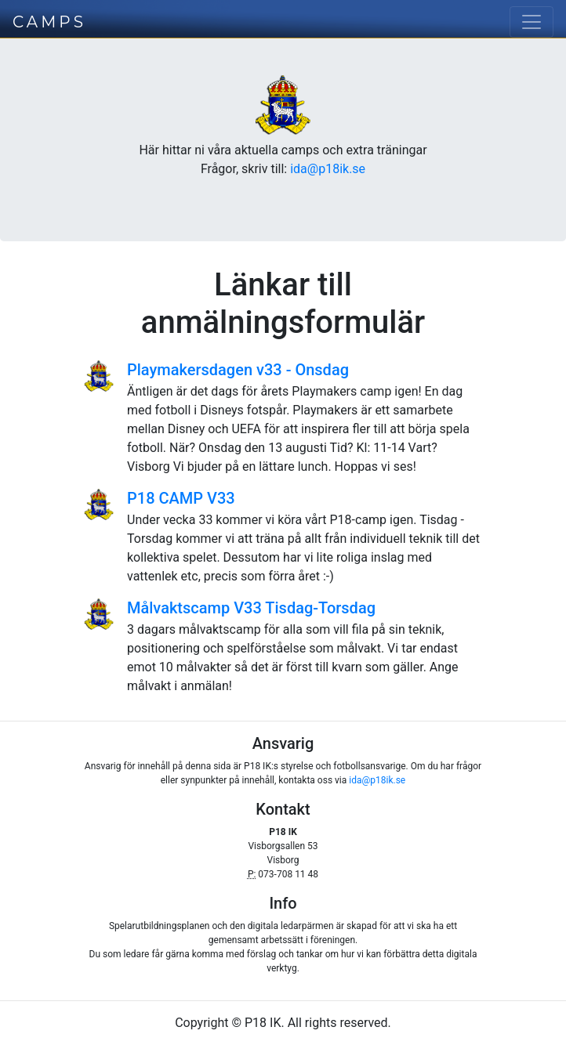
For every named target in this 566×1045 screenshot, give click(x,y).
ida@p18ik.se (327, 168)
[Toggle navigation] (531, 22)
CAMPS (49, 22)
